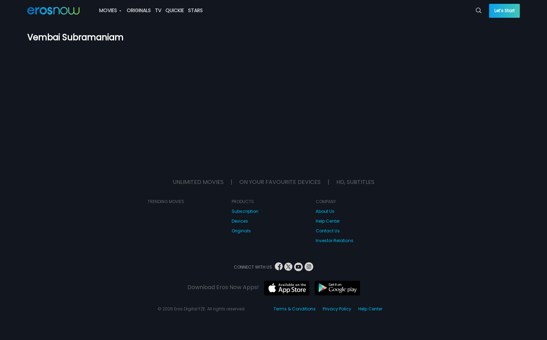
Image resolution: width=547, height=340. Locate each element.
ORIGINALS (139, 10)
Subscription (245, 211)
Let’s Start (504, 11)
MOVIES (110, 10)
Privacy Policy (337, 309)
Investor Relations (334, 241)
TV (158, 10)
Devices (240, 221)
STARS (195, 10)
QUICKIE (174, 10)
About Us (325, 211)
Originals (241, 231)
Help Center (328, 221)
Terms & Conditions (295, 309)
